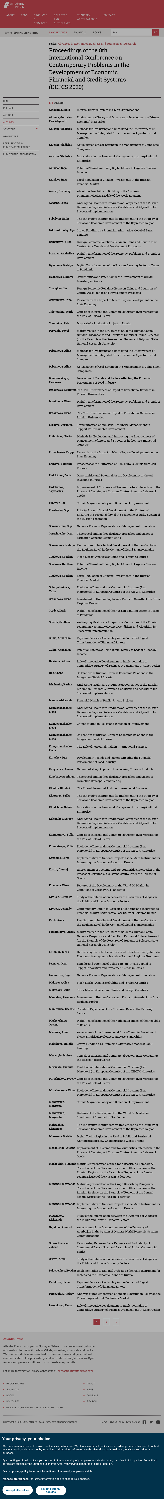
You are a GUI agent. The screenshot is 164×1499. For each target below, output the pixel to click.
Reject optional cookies (51, 1490)
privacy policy (20, 1471)
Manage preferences (16, 1479)
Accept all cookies (17, 1490)
